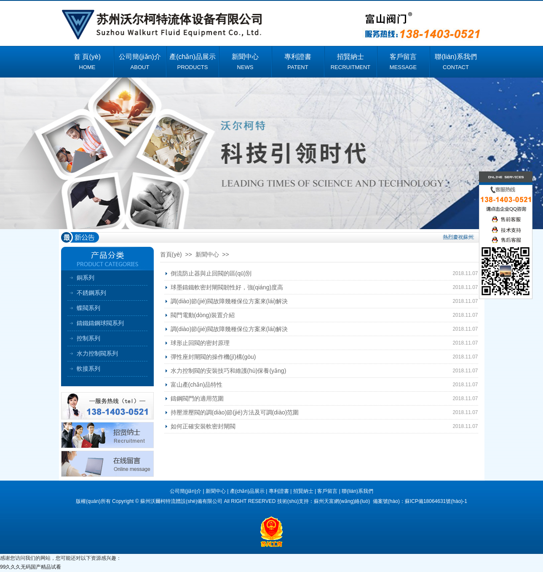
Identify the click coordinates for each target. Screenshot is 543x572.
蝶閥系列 (88, 308)
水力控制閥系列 (97, 353)
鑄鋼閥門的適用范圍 (197, 398)
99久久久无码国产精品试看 (30, 567)
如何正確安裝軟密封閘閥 (203, 426)
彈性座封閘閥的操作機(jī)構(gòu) (213, 356)
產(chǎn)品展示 (247, 491)
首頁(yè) (171, 254)
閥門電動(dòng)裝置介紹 (203, 315)
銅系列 (85, 277)
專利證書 (279, 491)
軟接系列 (88, 368)
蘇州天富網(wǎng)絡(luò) (342, 501)
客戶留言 (327, 491)
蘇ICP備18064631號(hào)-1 (436, 501)
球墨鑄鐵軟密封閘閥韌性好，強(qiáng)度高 (227, 287)
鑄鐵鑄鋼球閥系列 (100, 323)
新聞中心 (216, 491)
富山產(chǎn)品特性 (197, 384)
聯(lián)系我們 (357, 491)
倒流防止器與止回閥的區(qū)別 (211, 273)
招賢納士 (303, 491)
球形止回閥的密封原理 (200, 342)
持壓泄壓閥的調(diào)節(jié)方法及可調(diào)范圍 (235, 412)
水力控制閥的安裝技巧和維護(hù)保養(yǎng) (228, 370)
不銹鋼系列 (91, 292)
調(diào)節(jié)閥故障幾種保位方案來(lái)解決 (229, 301)
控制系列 (88, 338)
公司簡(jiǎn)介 (185, 491)
